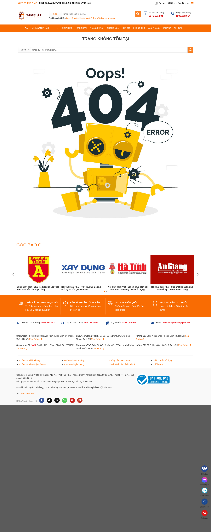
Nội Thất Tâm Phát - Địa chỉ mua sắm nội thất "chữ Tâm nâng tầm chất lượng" (128, 288)
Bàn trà (166, 28)
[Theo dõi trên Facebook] (41, 400)
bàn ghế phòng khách (75, 18)
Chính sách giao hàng (74, 364)
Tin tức (160, 3)
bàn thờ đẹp (91, 18)
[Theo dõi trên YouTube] (79, 400)
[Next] (197, 274)
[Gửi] (138, 14)
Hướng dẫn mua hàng (74, 360)
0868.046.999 (129, 322)
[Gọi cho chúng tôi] (64, 400)
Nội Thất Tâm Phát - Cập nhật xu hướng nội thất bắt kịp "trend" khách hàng (172, 288)
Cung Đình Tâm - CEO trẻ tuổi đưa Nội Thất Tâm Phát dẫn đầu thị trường (38, 288)
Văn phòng (154, 28)
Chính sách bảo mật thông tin (32, 364)
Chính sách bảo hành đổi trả (122, 364)
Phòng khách (97, 28)
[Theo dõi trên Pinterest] (72, 400)
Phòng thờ (139, 28)
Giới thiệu (68, 28)
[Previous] (13, 274)
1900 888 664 (91, 322)
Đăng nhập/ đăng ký (178, 3)
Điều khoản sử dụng (163, 360)
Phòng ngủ (113, 28)
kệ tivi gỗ (100, 18)
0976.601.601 (27, 393)
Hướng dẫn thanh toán (119, 360)
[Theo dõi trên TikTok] (49, 400)
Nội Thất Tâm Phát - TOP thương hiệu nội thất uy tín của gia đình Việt (81, 288)
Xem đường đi (35, 339)
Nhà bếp (126, 28)
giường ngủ (110, 18)
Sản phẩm (82, 28)
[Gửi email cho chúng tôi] (56, 400)
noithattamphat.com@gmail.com (176, 323)
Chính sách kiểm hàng (29, 360)
